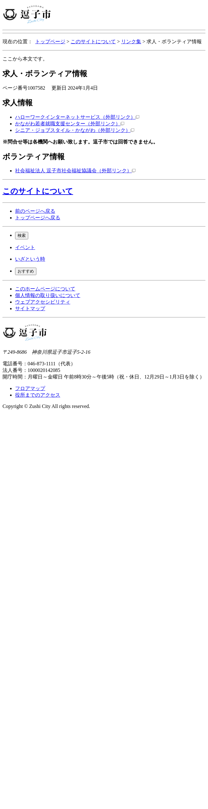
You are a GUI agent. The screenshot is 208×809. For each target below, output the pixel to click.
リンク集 (131, 41)
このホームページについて (45, 288)
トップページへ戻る (37, 217)
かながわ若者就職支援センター (69, 123)
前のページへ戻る (35, 211)
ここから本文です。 (25, 58)
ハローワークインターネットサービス (77, 117)
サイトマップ (30, 308)
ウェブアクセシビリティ (42, 302)
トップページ (50, 41)
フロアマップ (30, 388)
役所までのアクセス (37, 395)
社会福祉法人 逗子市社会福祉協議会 (75, 170)
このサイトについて (93, 41)
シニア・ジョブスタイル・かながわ (74, 130)
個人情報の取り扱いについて (47, 295)
